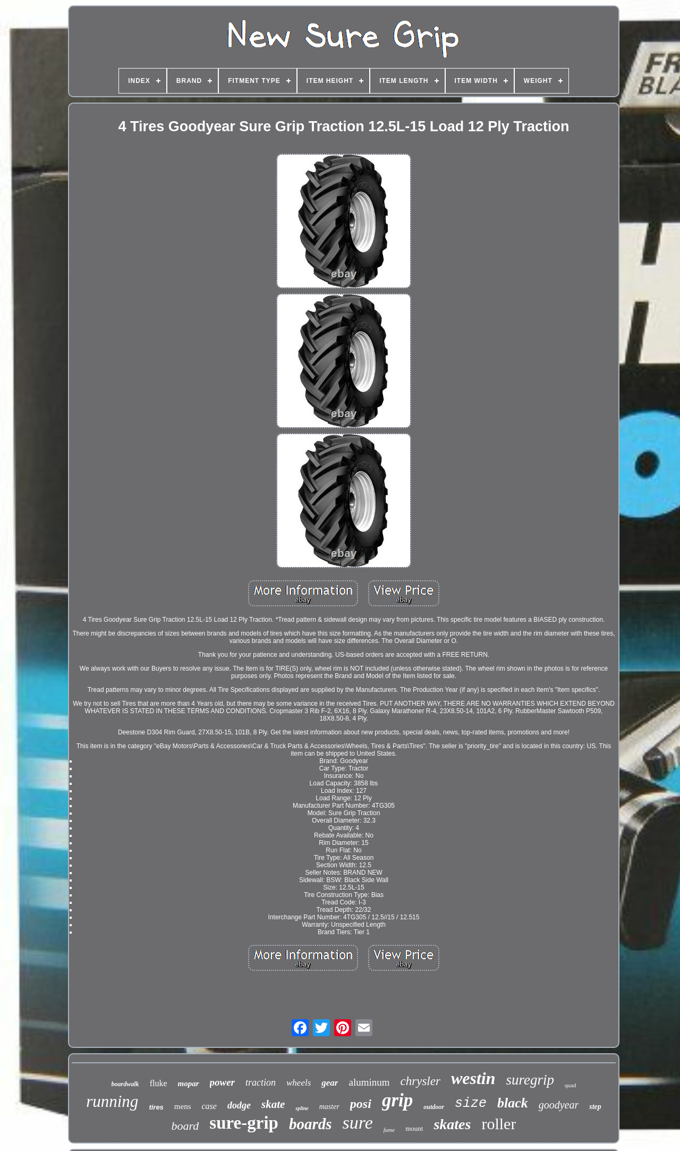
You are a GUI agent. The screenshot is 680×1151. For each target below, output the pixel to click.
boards (310, 1123)
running (112, 1101)
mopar (188, 1083)
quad (570, 1085)
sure (358, 1122)
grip (397, 1100)
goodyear (559, 1105)
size (471, 1103)
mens (182, 1106)
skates (452, 1124)
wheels (298, 1083)
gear (329, 1083)
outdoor (433, 1107)
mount (414, 1128)
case (209, 1106)
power (222, 1082)
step (595, 1107)
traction (260, 1082)
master (329, 1107)
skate (273, 1104)
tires (156, 1107)
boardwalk (125, 1084)
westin (473, 1078)
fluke (158, 1083)
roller (498, 1123)
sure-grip (243, 1122)
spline (301, 1108)
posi (360, 1104)
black (512, 1103)
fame (389, 1130)
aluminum (368, 1082)
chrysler (420, 1081)
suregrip (530, 1080)
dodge (239, 1105)
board (185, 1125)
